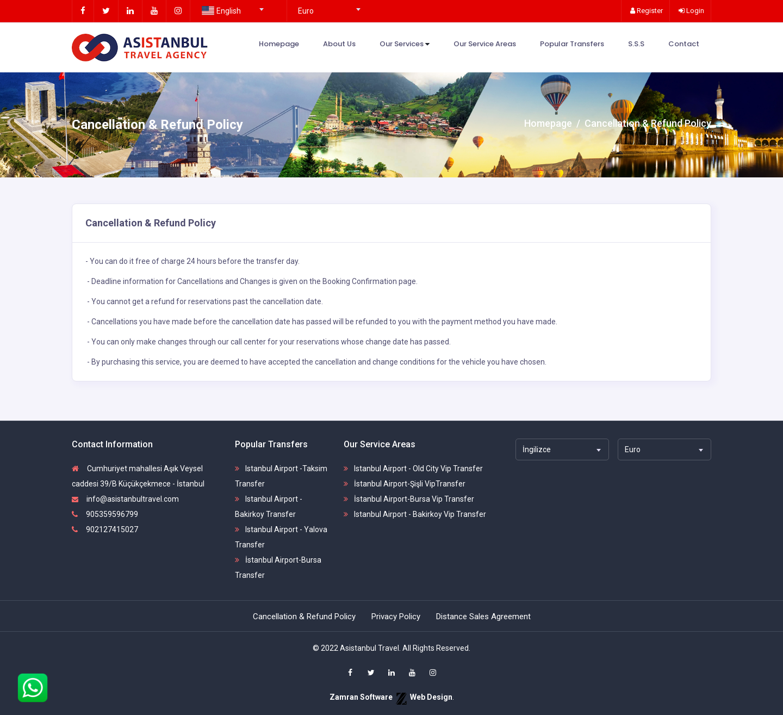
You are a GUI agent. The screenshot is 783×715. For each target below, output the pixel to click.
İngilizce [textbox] (537, 449)
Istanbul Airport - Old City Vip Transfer (413, 468)
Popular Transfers (572, 44)
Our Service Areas (484, 44)
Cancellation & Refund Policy (304, 616)
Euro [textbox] (306, 11)
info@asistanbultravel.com (125, 499)
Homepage (279, 44)
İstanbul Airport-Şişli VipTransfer (404, 483)
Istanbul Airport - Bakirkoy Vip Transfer (415, 514)
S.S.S (636, 44)
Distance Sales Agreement (483, 616)
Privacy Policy (395, 616)
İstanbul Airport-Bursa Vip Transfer (409, 499)
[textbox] (231, 11)
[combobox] (231, 6)
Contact (683, 44)
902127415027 (105, 529)
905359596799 (105, 514)
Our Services (405, 44)
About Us (339, 44)
